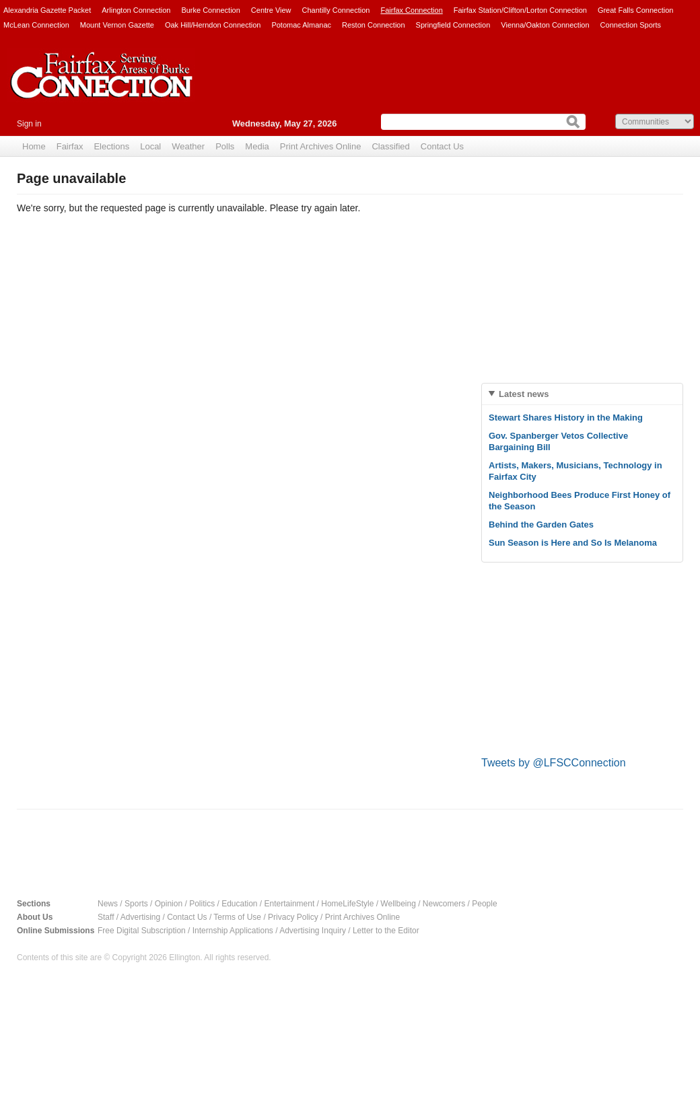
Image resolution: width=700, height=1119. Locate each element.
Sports (136, 903)
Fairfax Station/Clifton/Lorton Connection (520, 10)
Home (34, 146)
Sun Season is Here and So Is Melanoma (573, 543)
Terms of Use (237, 917)
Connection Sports (631, 25)
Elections (111, 146)
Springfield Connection (453, 25)
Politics (202, 903)
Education (239, 903)
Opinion (168, 903)
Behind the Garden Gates (541, 524)
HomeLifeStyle (347, 903)
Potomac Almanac (301, 25)
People (484, 903)
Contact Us (442, 146)
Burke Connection (210, 10)
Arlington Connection (136, 10)
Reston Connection (373, 25)
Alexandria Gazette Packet (47, 10)
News (108, 903)
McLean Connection (36, 25)
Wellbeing (397, 903)
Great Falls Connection (636, 10)
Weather (188, 146)
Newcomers (444, 903)
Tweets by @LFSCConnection (553, 762)
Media (257, 146)
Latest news (524, 394)
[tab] (582, 394)
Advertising (140, 917)
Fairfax (70, 146)
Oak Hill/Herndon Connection (212, 25)
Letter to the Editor (386, 930)
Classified (390, 146)
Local (150, 146)
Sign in (29, 124)
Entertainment (290, 903)
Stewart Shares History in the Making (566, 417)
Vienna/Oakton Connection (545, 25)
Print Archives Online (320, 146)
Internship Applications (233, 930)
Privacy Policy (293, 917)
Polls (224, 146)
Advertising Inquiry (312, 930)
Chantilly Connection (336, 10)
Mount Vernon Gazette (117, 25)
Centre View (271, 10)
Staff (106, 917)
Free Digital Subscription (142, 930)
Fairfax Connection (411, 10)
